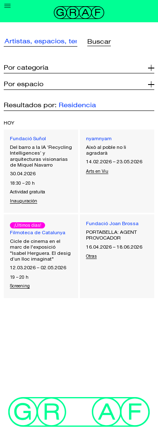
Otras (91, 256)
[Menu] (7, 6)
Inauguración (23, 200)
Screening (20, 285)
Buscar (99, 42)
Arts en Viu (97, 171)
